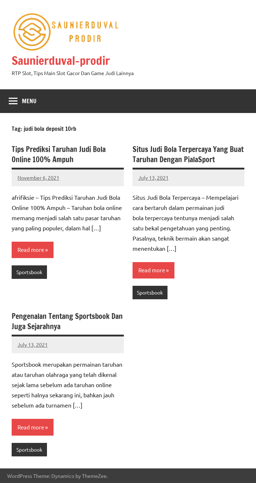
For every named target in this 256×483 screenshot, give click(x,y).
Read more (30, 249)
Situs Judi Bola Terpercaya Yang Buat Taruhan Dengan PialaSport (188, 154)
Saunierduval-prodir (61, 60)
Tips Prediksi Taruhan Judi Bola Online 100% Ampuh (59, 154)
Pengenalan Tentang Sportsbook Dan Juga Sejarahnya (67, 321)
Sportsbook (29, 272)
